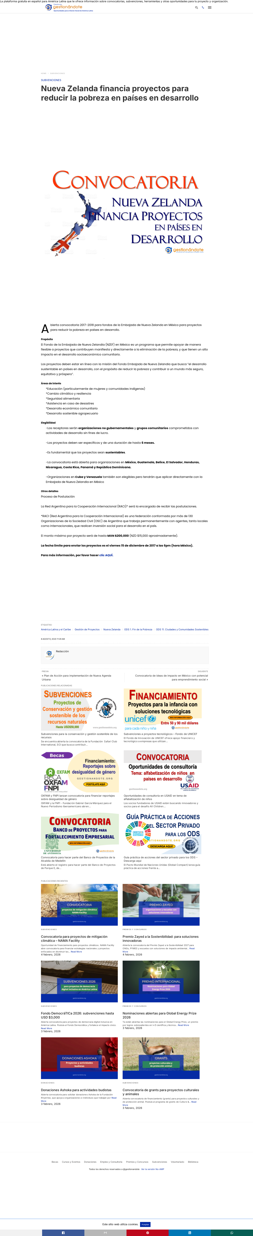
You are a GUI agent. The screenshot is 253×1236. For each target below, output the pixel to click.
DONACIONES (47, 1083)
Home (43, 73)
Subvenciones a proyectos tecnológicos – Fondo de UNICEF (160, 734)
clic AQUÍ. (106, 555)
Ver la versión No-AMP (152, 1169)
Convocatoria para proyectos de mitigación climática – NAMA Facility (74, 939)
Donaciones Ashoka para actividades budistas (76, 1090)
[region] (126, 41)
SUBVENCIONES (57, 73)
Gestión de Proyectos (87, 629)
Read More (76, 951)
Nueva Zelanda (111, 629)
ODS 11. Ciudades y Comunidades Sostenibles (182, 629)
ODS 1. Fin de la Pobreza (138, 629)
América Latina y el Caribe (56, 629)
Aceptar (145, 1224)
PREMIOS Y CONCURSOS (135, 929)
